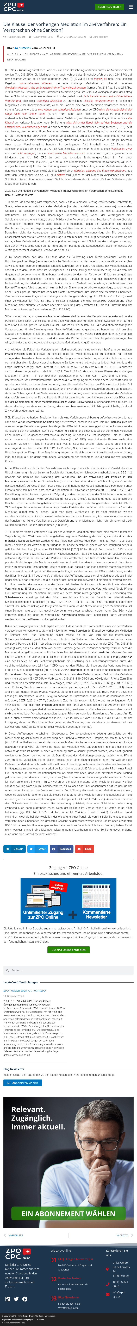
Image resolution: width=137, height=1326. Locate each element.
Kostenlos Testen (69, 1278)
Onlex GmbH (28, 1316)
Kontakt (40, 1320)
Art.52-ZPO (80, 36)
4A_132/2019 (23, 48)
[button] (14, 849)
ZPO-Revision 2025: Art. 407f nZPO (24, 990)
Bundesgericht (100, 36)
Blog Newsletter (68, 1297)
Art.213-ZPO (66, 36)
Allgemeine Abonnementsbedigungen (17, 1320)
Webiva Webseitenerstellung (13, 1323)
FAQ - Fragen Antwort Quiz (75, 1259)
